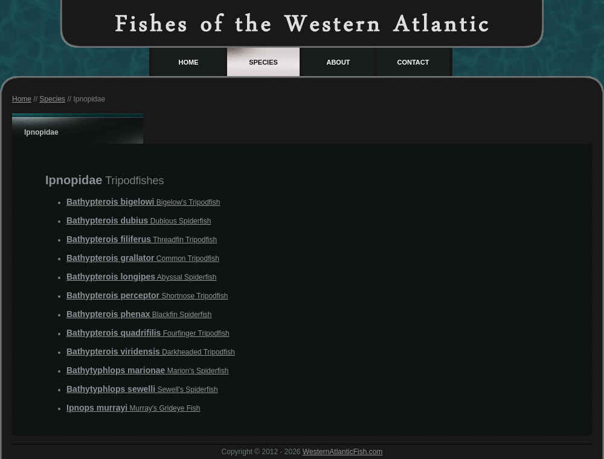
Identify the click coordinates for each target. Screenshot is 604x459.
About (338, 62)
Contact (413, 62)
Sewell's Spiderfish (142, 389)
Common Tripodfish (142, 258)
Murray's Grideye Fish (133, 408)
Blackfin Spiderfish (139, 314)
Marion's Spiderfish (147, 371)
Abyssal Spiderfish (141, 277)
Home (189, 62)
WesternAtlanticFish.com (343, 452)
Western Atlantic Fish (302, 22)
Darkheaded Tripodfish (150, 352)
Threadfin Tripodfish (141, 240)
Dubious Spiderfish (138, 221)
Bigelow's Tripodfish (143, 202)
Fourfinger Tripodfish (148, 333)
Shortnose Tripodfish (147, 296)
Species (263, 62)
